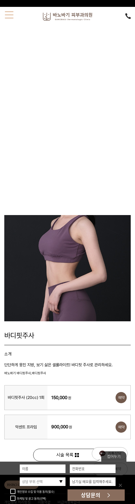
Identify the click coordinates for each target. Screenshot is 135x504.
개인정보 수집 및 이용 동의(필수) (32, 491)
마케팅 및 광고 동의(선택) (28, 498)
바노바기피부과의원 (67, 17)
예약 (121, 397)
